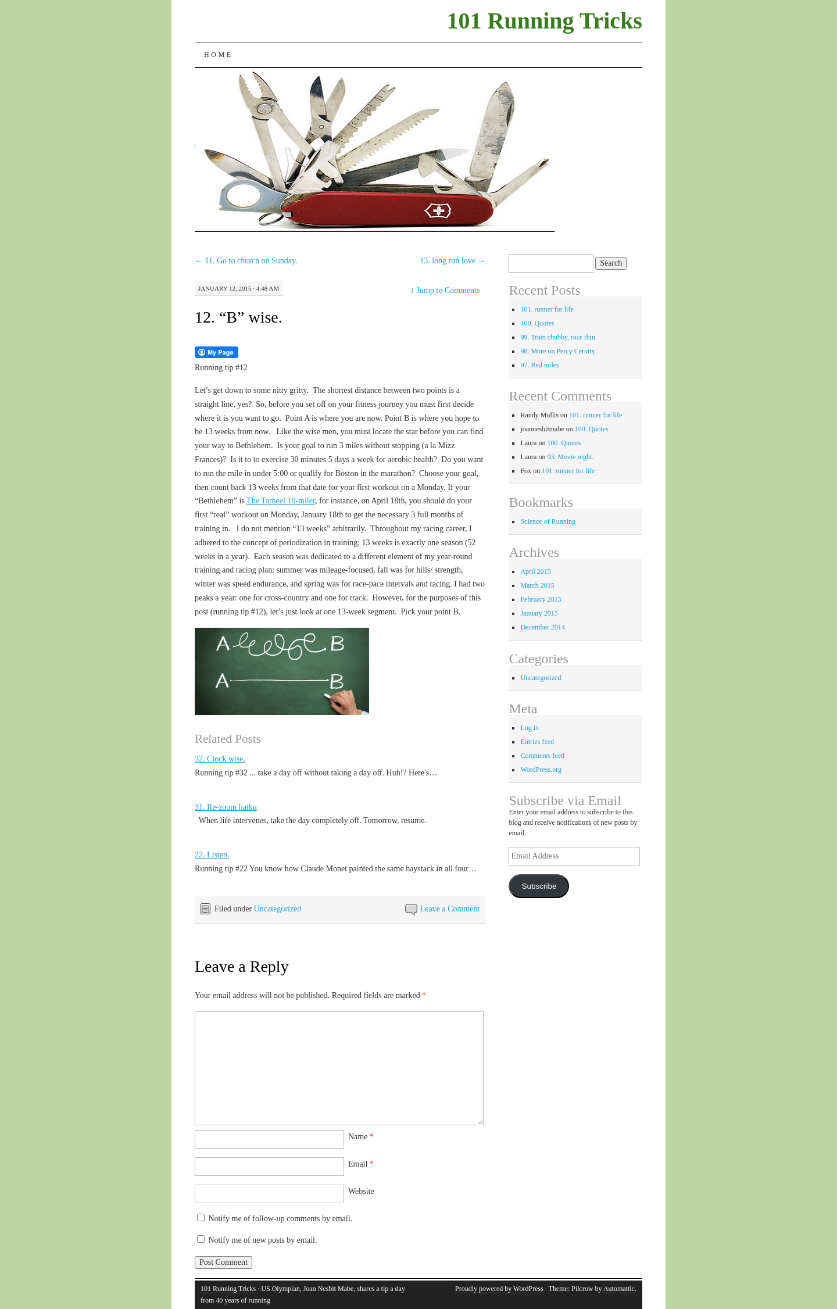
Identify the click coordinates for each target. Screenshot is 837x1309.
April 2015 (535, 571)
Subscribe (538, 886)
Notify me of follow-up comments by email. (280, 1218)
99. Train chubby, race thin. (558, 337)
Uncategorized (278, 908)
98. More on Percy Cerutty (557, 351)
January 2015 (538, 613)
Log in (529, 728)
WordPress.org (540, 770)
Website (361, 1191)
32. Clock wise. (220, 758)
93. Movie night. (570, 457)
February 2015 (540, 599)
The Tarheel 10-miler (280, 500)
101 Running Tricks (544, 21)
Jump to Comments (445, 290)
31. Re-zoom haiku (226, 807)
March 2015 (537, 585)
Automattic (619, 1289)
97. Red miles (539, 365)
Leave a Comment (450, 908)
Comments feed (542, 756)
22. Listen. (212, 854)
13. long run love (452, 260)
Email (361, 1164)
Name (361, 1136)
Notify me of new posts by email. (262, 1240)
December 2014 (542, 627)
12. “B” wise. (238, 317)
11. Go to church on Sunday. (246, 260)
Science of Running (547, 521)
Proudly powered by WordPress (499, 1289)
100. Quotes (537, 323)
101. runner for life (546, 309)
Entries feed (537, 742)
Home (218, 55)
